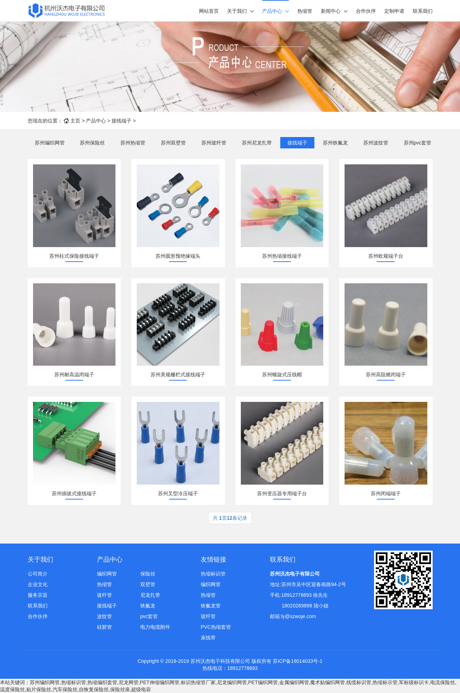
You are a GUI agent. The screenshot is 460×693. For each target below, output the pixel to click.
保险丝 (147, 574)
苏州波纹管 (375, 143)
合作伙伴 (366, 11)
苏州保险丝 (92, 143)
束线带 (208, 637)
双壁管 (147, 584)
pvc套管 (149, 616)
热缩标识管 (213, 574)
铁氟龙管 (211, 606)
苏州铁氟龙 (335, 143)
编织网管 (107, 574)
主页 (75, 121)
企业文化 (38, 584)
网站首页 (209, 11)
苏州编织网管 (50, 143)
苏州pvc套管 (418, 143)
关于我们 (237, 11)
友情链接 (213, 559)
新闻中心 (331, 11)
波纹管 (104, 616)
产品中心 (272, 11)
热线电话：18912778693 (230, 668)
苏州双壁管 (173, 143)
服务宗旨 (38, 595)
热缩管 (304, 11)
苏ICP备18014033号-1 (298, 661)
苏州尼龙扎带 (257, 143)
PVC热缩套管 (216, 627)
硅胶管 (104, 627)
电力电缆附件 (155, 627)
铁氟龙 (147, 606)
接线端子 (121, 121)
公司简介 (38, 574)
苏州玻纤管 (213, 143)
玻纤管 (104, 595)
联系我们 (423, 11)
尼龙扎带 (150, 595)
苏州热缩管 (132, 143)
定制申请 (394, 11)
